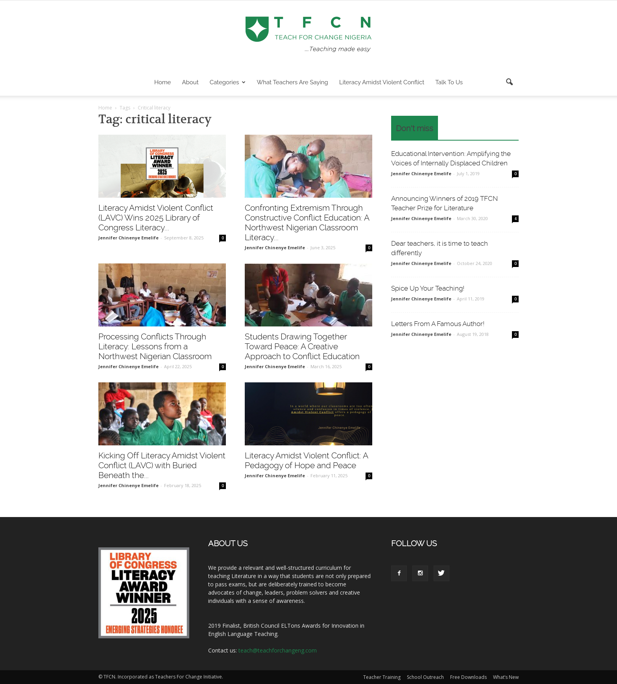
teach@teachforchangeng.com (277, 650)
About (190, 82)
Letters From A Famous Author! (437, 324)
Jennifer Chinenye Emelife (128, 238)
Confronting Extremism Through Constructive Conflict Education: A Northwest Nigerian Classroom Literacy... (307, 222)
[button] (509, 82)
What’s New (506, 677)
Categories (228, 82)
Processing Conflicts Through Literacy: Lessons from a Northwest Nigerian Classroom (155, 346)
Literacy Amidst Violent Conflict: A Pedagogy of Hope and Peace (306, 460)
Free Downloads (468, 677)
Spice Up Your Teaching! (427, 288)
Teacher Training (382, 677)
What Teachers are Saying (292, 82)
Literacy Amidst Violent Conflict (381, 82)
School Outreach (425, 677)
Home (162, 82)
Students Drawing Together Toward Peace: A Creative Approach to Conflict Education (302, 346)
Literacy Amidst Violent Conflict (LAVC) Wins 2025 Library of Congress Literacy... (155, 217)
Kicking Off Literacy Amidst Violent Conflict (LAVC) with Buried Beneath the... (161, 465)
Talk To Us (449, 82)
